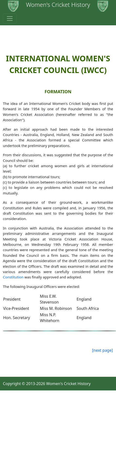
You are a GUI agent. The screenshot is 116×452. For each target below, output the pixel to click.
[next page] (102, 350)
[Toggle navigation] (10, 18)
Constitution (13, 277)
